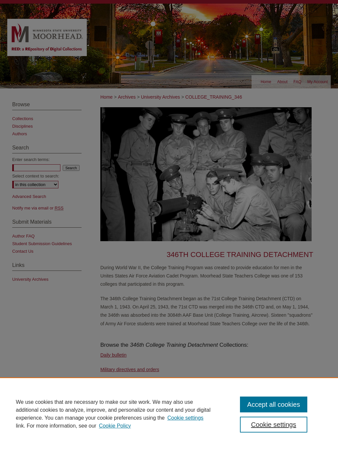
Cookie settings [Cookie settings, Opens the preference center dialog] (273, 424)
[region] (169, 413)
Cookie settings (185, 418)
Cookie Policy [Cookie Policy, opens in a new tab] (115, 426)
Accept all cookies (273, 404)
